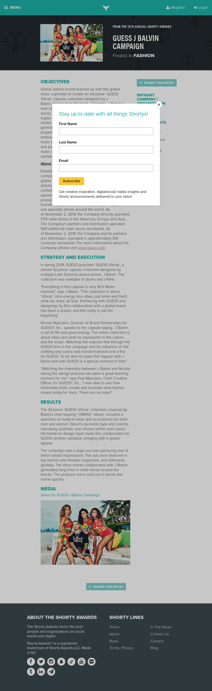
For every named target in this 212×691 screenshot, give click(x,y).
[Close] (159, 104)
